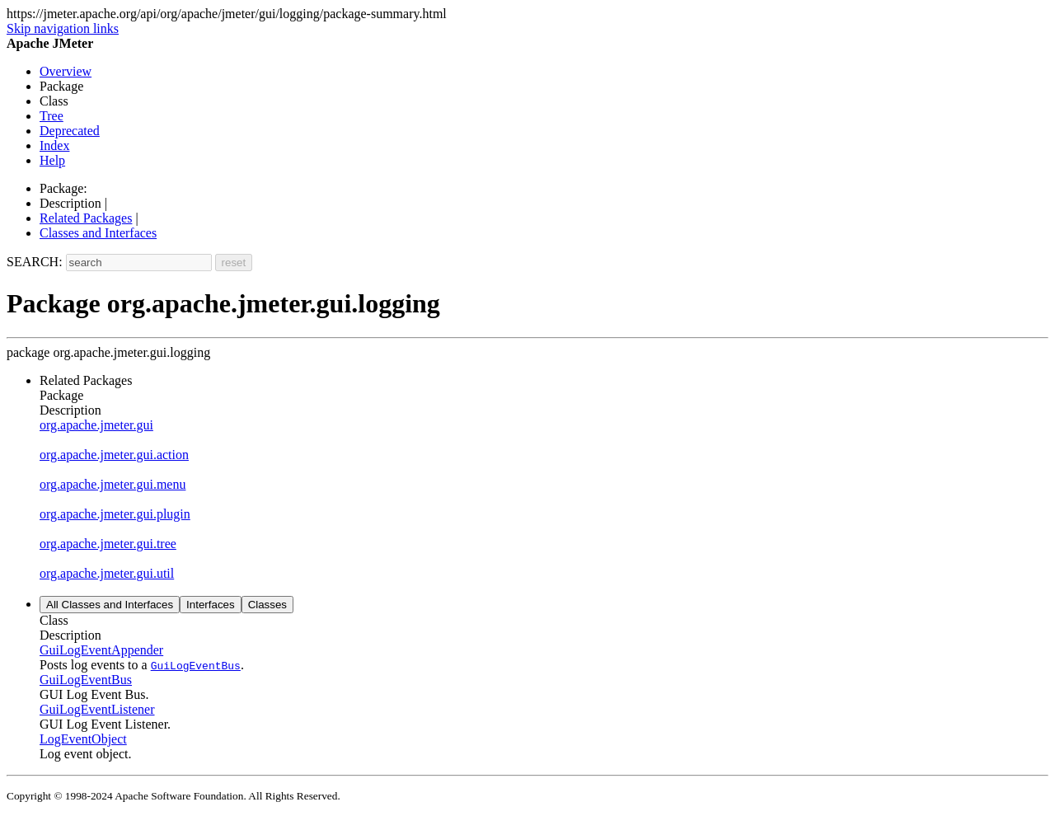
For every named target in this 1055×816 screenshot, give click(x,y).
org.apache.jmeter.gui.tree (108, 544)
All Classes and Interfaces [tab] (109, 604)
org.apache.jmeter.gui (96, 425)
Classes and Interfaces (98, 233)
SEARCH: (35, 262)
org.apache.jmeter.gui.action (114, 455)
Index (54, 145)
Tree (51, 116)
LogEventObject (83, 739)
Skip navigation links (63, 28)
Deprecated (70, 131)
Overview (65, 71)
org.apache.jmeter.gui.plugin (115, 514)
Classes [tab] (267, 604)
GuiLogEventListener (97, 709)
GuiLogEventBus (86, 680)
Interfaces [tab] (210, 604)
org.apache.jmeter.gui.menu (112, 484)
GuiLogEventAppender (101, 650)
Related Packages (86, 218)
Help (52, 160)
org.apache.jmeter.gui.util (107, 573)
